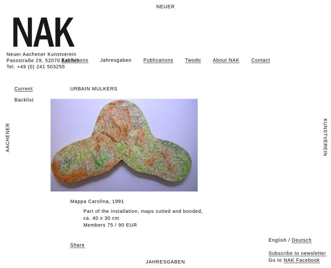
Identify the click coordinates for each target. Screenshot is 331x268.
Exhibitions (74, 60)
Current (23, 88)
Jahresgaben (116, 60)
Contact (260, 60)
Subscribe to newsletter (297, 253)
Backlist (24, 99)
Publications (158, 60)
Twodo (193, 60)
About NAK (226, 60)
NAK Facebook (302, 260)
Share (77, 245)
